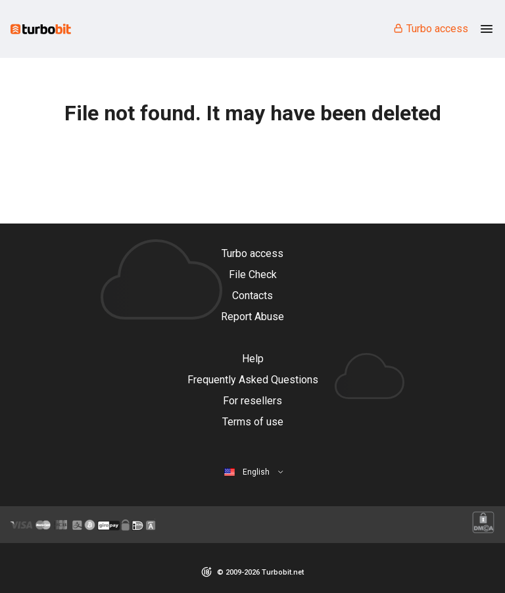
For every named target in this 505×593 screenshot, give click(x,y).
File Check (253, 274)
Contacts (252, 295)
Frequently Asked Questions (252, 379)
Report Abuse (252, 316)
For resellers (252, 400)
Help (253, 358)
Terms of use (252, 421)
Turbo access (430, 28)
